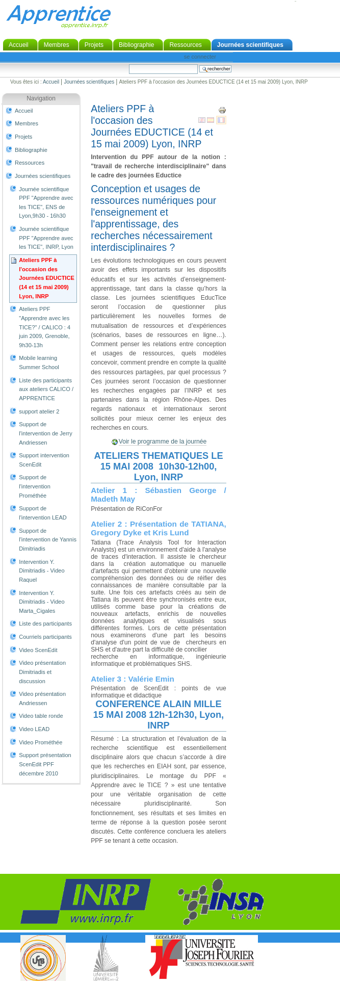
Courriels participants (45, 637)
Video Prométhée (40, 742)
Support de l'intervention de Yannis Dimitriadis (47, 540)
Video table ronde (41, 716)
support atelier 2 (39, 411)
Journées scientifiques (250, 44)
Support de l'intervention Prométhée (34, 486)
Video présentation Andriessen (42, 698)
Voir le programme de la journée (163, 441)
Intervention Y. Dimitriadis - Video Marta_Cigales (41, 602)
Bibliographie (136, 44)
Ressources (185, 44)
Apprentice (58, 16)
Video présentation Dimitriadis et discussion (42, 672)
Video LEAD (34, 729)
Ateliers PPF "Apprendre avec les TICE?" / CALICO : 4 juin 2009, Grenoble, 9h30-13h (44, 327)
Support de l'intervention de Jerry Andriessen (45, 433)
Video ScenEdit (38, 650)
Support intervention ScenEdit (44, 460)
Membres (56, 44)
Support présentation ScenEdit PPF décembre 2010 (45, 764)
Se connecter (200, 57)
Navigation (41, 98)
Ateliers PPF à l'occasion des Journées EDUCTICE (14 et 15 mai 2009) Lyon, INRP (46, 278)
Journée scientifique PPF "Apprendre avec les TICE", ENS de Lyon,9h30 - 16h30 (46, 202)
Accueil (19, 44)
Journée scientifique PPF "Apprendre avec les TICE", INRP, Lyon (46, 238)
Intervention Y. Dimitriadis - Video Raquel (41, 571)
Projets (94, 44)
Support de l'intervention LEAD (42, 513)
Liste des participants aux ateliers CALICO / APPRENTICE (46, 389)
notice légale (170, 935)
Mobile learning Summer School (39, 362)
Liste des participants (45, 623)
